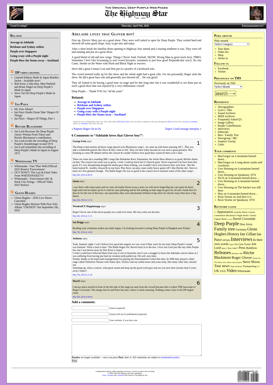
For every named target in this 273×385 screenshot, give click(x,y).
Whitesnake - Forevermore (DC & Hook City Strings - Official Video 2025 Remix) (33, 181)
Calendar (110, 375)
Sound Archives (227, 113)
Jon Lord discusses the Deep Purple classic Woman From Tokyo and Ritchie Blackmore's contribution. (34, 134)
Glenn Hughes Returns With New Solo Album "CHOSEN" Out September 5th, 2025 (36, 207)
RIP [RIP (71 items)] (241, 253)
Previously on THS (224, 83)
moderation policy (170, 357)
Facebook (223, 68)
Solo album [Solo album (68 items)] (227, 262)
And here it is (243, 196)
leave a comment (191, 122)
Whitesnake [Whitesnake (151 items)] (244, 271)
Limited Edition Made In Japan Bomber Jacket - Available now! (36, 79)
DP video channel (27, 72)
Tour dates (223, 48)
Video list (223, 51)
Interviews (224, 128)
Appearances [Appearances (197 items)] (225, 212)
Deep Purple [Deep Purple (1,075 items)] (226, 223)
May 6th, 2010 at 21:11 (82, 216)
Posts (104, 375)
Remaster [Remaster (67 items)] (235, 253)
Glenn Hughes (25, 193)
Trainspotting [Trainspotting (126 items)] (250, 266)
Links (221, 144)
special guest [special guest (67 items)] (237, 262)
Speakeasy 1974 (247, 174)
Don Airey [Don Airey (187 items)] (246, 224)
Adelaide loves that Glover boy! (103, 34)
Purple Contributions (229, 125)
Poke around (221, 40)
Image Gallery (226, 122)
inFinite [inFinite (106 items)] (226, 240)
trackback (84, 124)
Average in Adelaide (22, 42)
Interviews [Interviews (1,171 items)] (241, 239)
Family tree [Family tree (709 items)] (224, 228)
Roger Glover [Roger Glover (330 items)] (242, 257)
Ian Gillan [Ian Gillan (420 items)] (248, 234)
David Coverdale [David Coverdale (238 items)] (244, 218)
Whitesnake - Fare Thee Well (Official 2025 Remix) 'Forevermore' (35, 168)
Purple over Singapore (23, 51)
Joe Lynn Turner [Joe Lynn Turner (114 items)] (242, 244)
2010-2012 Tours (123, 122)
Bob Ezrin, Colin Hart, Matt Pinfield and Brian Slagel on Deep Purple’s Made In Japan (34, 86)
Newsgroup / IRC (227, 138)
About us (223, 58)
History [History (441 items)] (233, 234)
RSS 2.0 (171, 122)
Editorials (223, 131)
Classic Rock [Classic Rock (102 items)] (220, 219)
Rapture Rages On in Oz (87, 128)
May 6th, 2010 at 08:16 (82, 175)
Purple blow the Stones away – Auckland (34, 60)
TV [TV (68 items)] (258, 266)
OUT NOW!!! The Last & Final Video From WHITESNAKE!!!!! (35, 174)
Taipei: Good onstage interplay (182, 128)
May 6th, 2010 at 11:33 (82, 200)
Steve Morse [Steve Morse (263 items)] (251, 262)
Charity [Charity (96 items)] (252, 215)
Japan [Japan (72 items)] (231, 244)
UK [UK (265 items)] (216, 271)
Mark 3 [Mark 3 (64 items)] (224, 248)
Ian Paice (21, 104)
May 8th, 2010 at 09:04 (82, 297)
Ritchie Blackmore (28, 126)
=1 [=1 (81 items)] (215, 212)
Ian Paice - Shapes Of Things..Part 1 (34, 118)
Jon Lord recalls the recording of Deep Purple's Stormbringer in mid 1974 (35, 142)
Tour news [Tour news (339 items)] (222, 266)
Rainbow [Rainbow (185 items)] (251, 248)
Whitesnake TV (26, 161)
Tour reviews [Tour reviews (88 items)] (236, 266)
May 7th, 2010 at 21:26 (82, 275)
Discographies (226, 106)
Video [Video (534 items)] (232, 270)
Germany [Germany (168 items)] (241, 229)
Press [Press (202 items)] (242, 248)
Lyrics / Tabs (225, 110)
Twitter (222, 71)
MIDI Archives (226, 116)
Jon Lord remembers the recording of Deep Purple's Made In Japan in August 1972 (36, 150)
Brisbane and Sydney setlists (27, 46)
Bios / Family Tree (228, 135)
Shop (221, 55)
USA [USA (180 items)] (223, 271)
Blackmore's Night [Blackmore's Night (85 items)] (234, 215)
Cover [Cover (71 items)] (229, 219)
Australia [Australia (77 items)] (237, 212)
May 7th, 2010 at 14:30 (82, 232)
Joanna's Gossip (227, 141)
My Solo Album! (23, 109)
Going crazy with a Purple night (29, 55)
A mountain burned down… (243, 178)
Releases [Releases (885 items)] (222, 252)
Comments (120, 375)
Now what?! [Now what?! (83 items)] (233, 248)
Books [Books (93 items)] (246, 215)
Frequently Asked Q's (230, 119)
